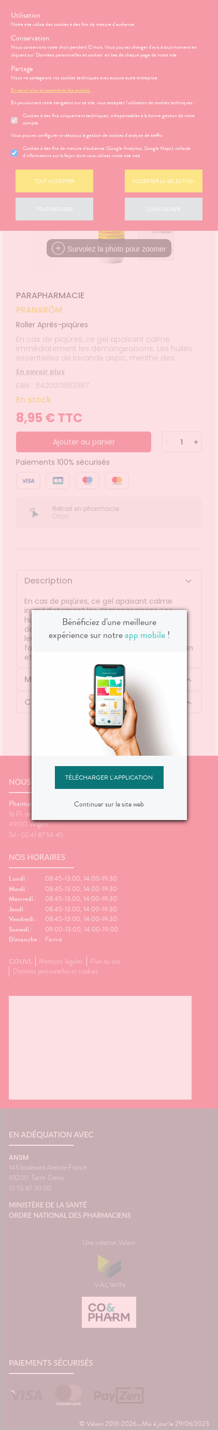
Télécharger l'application (109, 777)
